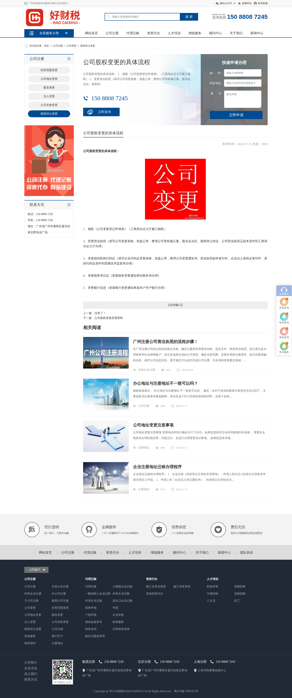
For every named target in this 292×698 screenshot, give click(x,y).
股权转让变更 (87, 45)
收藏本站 (247, 3)
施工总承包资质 (156, 586)
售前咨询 (284, 303)
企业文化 (30, 668)
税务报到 (30, 643)
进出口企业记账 (122, 600)
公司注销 (57, 629)
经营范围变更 (60, 607)
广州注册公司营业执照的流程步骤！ (165, 341)
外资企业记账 (93, 600)
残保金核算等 (93, 621)
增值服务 (194, 33)
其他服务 (30, 636)
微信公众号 (226, 3)
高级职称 (240, 593)
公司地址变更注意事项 (153, 425)
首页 (46, 45)
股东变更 (57, 614)
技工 (237, 600)
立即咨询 (104, 112)
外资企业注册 (60, 586)
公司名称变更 (60, 621)
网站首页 (91, 33)
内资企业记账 (121, 593)
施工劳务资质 (181, 586)
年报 (115, 607)
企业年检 (118, 614)
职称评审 (212, 586)
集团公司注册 (60, 600)
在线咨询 (284, 289)
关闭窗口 (175, 305)
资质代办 (153, 33)
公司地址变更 (32, 614)
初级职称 (240, 586)
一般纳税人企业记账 (98, 593)
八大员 (211, 600)
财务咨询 (91, 629)
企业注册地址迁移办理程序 (157, 467)
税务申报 (91, 607)
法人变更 (30, 621)
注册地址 (143, 447)
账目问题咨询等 (95, 636)
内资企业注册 (146, 369)
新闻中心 (256, 33)
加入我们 (30, 674)
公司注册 (112, 33)
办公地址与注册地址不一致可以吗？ (165, 383)
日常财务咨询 (121, 629)
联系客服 (263, 3)
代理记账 (132, 33)
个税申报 (91, 614)
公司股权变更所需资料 (108, 318)
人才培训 (174, 33)
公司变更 (71, 45)
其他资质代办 (154, 593)
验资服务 (118, 621)
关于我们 (236, 33)
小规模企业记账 (122, 586)
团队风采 (246, 552)
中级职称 (212, 593)
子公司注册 (31, 600)
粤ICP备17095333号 (186, 691)
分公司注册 (59, 593)
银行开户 (57, 636)
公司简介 (30, 662)
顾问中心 (215, 33)
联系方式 (30, 679)
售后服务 (284, 347)
